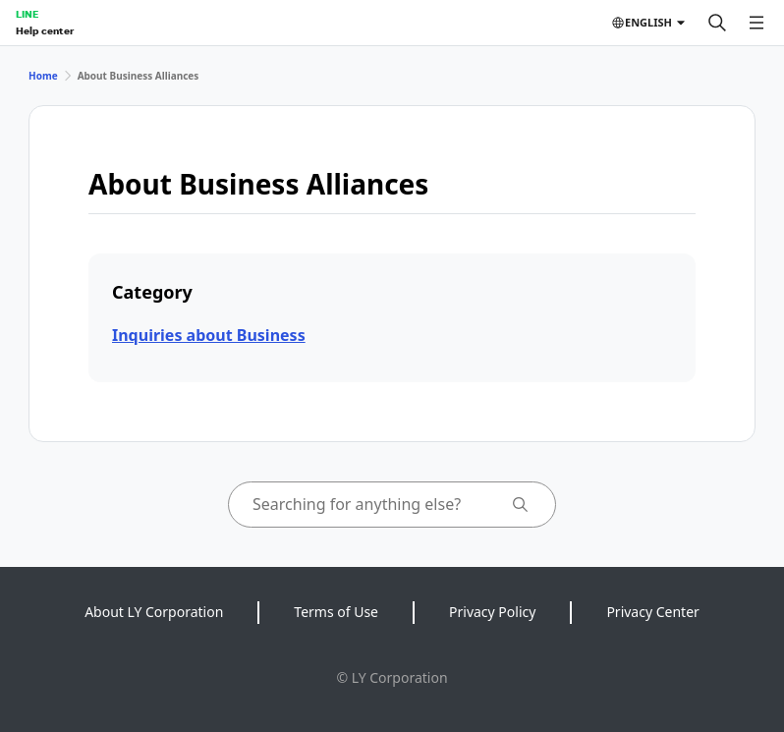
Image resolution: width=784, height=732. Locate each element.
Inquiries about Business (209, 335)
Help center (45, 30)
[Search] (717, 22)
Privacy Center (652, 611)
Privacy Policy (492, 611)
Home (43, 76)
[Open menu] (756, 22)
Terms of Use (336, 611)
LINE (27, 14)
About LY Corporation (153, 611)
